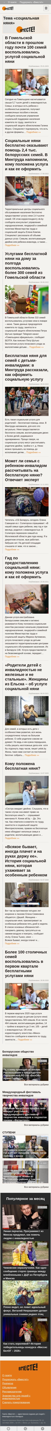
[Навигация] (46, 8)
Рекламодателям (11, 1391)
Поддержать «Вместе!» (31, 2)
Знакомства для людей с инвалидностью (16, 1397)
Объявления (9, 1387)
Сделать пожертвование (16, 1402)
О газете (12, 2)
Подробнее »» (33, 132)
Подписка (7, 1383)
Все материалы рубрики (36, 1084)
